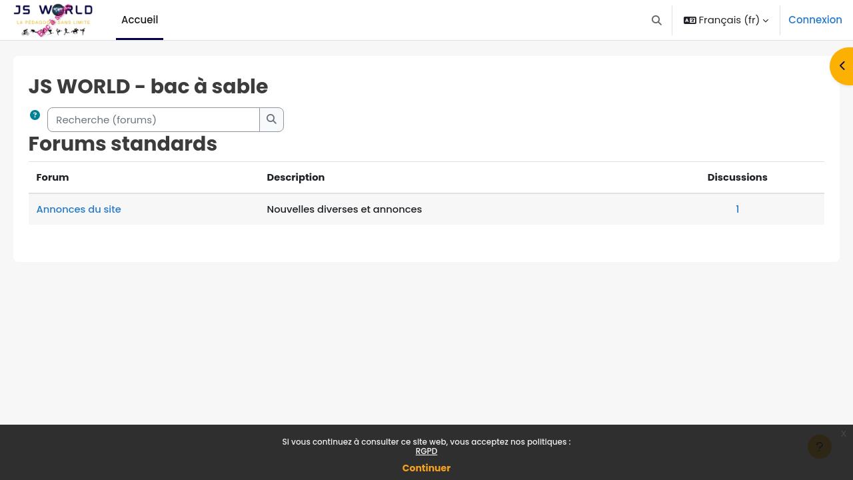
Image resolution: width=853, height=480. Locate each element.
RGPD (427, 451)
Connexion (815, 20)
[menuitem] (168, 20)
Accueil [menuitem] (139, 20)
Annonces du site (98, 209)
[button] (656, 20)
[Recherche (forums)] (173, 119)
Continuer (426, 468)
